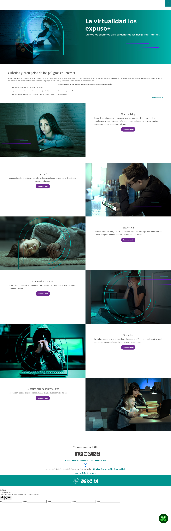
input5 (98, 501)
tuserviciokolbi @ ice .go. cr (85, 473)
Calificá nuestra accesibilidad (76, 460)
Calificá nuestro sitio (98, 460)
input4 (73, 501)
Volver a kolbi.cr (157, 97)
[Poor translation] (7, 498)
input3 (49, 501)
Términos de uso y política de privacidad (109, 469)
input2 (24, 501)
